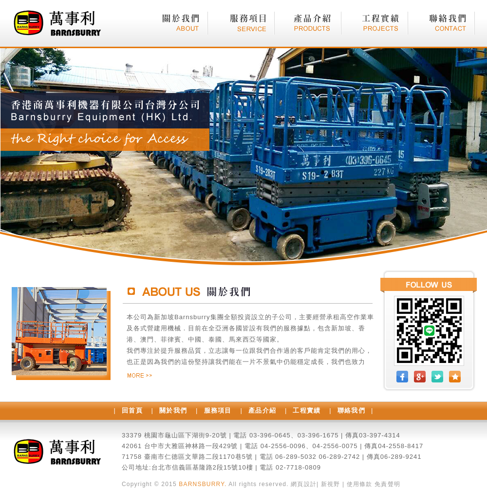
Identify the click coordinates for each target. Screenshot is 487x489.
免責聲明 (387, 484)
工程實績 (306, 410)
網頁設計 (304, 484)
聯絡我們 (351, 410)
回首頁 (132, 410)
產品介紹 (262, 410)
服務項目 (218, 410)
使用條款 (360, 484)
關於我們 (173, 410)
